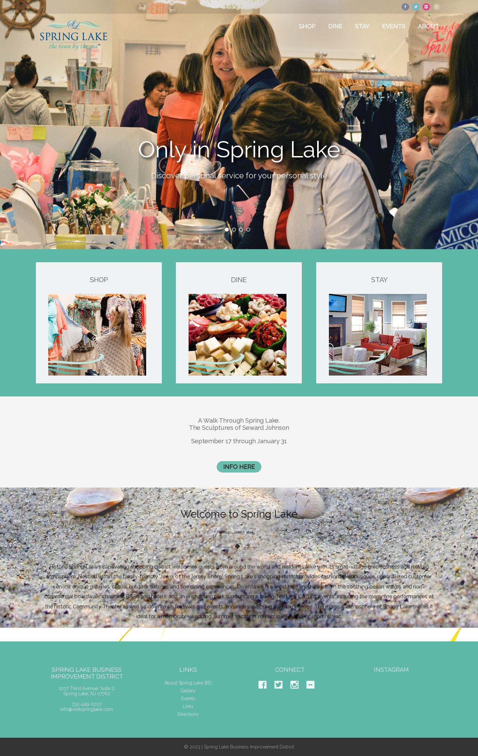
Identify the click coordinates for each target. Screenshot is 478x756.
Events (188, 704)
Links (188, 712)
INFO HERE (239, 466)
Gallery (188, 696)
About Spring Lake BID (188, 688)
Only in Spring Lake (239, 150)
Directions (188, 720)
